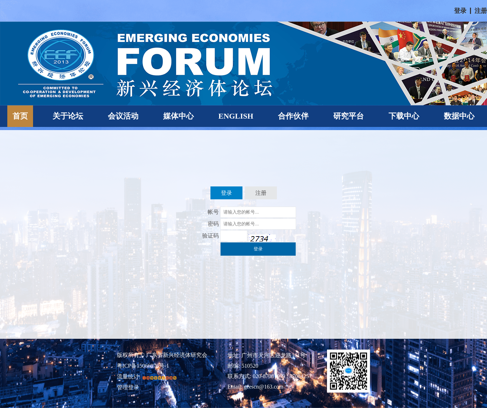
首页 (20, 116)
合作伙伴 (293, 116)
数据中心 (459, 116)
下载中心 (404, 116)
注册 (480, 11)
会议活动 (123, 116)
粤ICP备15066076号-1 (143, 366)
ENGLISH (235, 116)
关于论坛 (68, 116)
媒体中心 (178, 116)
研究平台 (348, 116)
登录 (460, 11)
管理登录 (128, 387)
